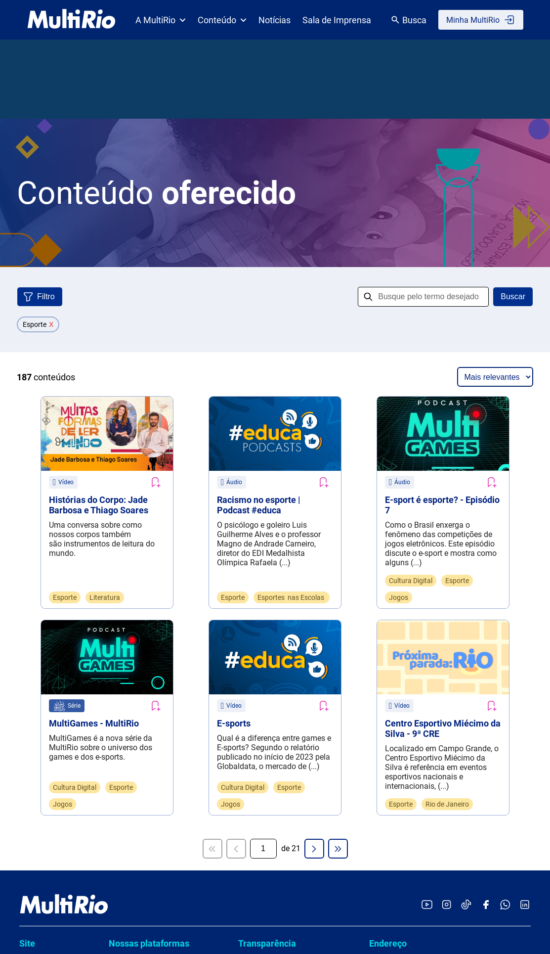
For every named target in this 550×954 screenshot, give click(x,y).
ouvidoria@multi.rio (403, 618)
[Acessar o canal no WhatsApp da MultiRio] (505, 487)
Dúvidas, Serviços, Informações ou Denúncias (437, 712)
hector (124, 593)
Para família (40, 652)
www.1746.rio (418, 757)
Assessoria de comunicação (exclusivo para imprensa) (446, 650)
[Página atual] (263, 430)
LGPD (253, 696)
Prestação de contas (278, 621)
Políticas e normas (275, 602)
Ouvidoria (388, 598)
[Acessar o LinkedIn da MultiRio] (525, 487)
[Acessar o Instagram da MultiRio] (446, 487)
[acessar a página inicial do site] (71, 20)
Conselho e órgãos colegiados (295, 583)
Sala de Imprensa (336, 20)
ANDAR (126, 546)
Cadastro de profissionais (287, 677)
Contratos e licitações (280, 658)
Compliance (264, 564)
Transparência (267, 525)
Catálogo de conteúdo (57, 598)
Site (27, 525)
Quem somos (42, 545)
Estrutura (35, 563)
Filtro (46, 296)
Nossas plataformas (149, 525)
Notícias (274, 20)
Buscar (513, 296)
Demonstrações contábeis (288, 640)
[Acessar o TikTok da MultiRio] (466, 487)
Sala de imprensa (49, 581)
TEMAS (127, 612)
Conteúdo (222, 20)
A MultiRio (160, 20)
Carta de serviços (273, 546)
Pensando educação (54, 687)
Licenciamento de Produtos (50, 711)
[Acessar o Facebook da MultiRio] (486, 487)
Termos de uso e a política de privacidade (289, 719)
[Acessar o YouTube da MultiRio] (427, 487)
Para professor (45, 616)
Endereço (388, 525)
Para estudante (45, 634)
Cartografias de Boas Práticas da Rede (166, 569)
